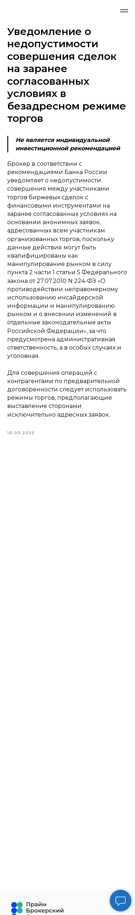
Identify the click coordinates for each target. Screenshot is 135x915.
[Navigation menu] (124, 10)
